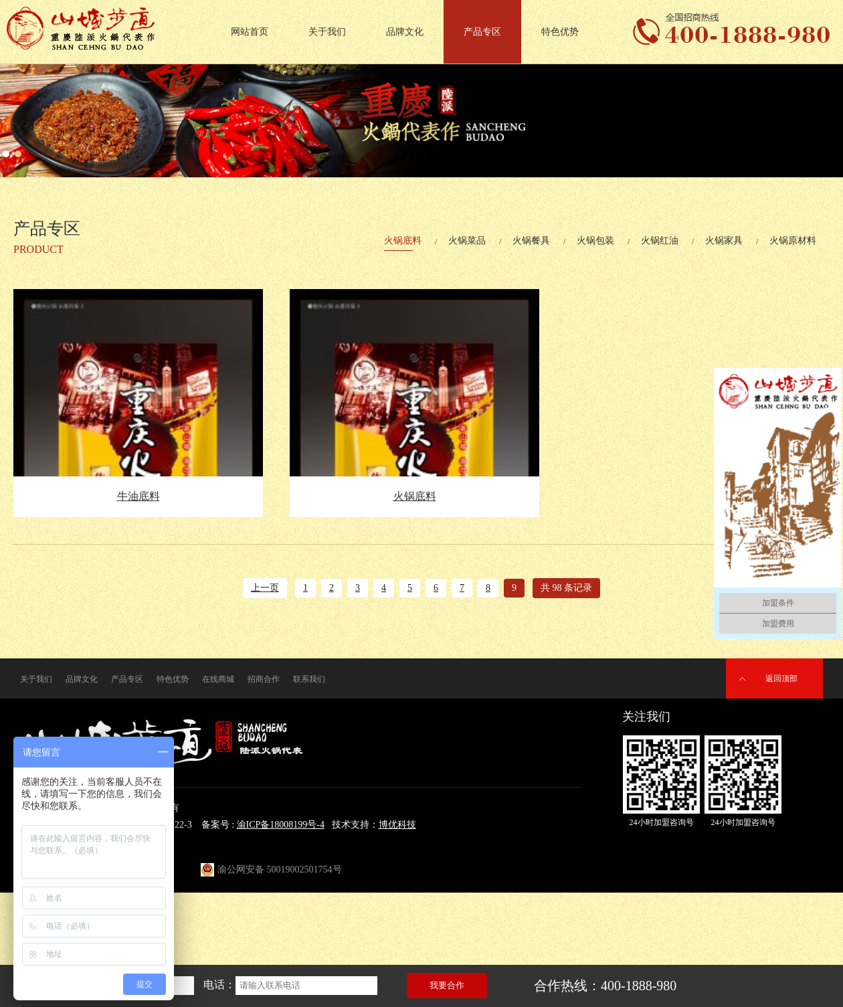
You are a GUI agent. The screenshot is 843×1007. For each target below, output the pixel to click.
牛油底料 (138, 496)
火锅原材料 (792, 241)
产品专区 (482, 32)
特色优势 (560, 32)
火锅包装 (595, 241)
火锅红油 (659, 241)
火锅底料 (402, 241)
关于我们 (327, 32)
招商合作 (264, 679)
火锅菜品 (467, 241)
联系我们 (309, 679)
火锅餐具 (531, 241)
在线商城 (218, 679)
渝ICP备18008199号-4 (280, 825)
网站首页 (249, 32)
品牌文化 (405, 32)
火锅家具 (724, 241)
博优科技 (397, 825)
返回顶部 (781, 678)
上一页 (265, 588)
